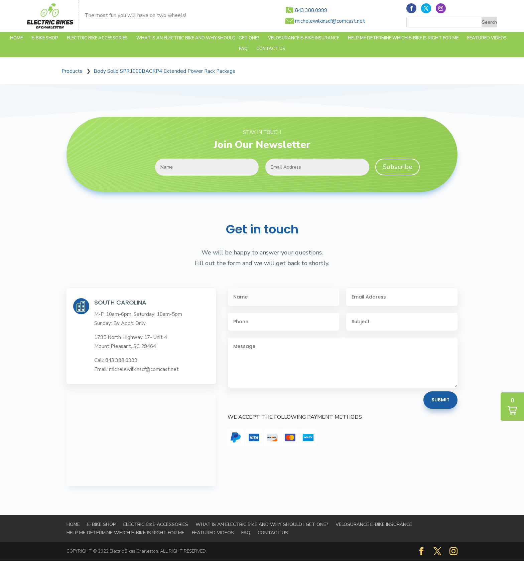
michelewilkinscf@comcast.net (330, 21)
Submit (440, 399)
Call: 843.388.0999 (115, 360)
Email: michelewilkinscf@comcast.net (136, 369)
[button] (512, 406)
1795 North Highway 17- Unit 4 (130, 337)
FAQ (243, 49)
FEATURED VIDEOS (487, 38)
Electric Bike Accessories (97, 38)
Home (16, 38)
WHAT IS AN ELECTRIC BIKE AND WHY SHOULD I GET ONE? (197, 38)
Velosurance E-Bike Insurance (303, 38)
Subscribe (397, 166)
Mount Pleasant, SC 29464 (125, 346)
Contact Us (270, 49)
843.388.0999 (311, 10)
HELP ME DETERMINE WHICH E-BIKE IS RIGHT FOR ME (403, 38)
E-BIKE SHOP (44, 38)
